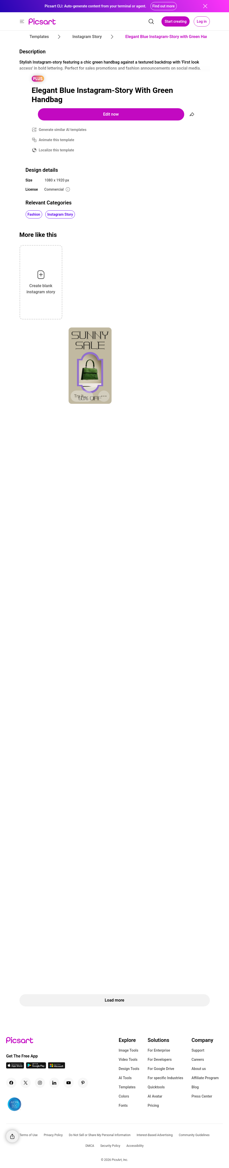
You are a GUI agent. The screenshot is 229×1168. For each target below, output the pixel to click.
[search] (151, 21)
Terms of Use (28, 1135)
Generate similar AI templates (63, 130)
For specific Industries (165, 1078)
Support (198, 1050)
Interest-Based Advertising (155, 1135)
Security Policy (110, 1146)
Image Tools (128, 1050)
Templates (127, 1087)
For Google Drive (161, 1069)
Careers (198, 1059)
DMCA (89, 1146)
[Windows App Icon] (56, 1067)
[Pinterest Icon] (83, 1083)
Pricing (153, 1105)
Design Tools (129, 1069)
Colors (124, 1096)
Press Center (202, 1096)
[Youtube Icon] (68, 1083)
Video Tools (128, 1059)
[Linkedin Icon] (54, 1083)
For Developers (160, 1059)
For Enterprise (159, 1050)
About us (199, 1069)
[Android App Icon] (36, 1067)
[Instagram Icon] (40, 1083)
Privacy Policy (53, 1135)
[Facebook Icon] (11, 1083)
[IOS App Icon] (15, 1067)
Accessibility (135, 1146)
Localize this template (56, 150)
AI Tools (125, 1078)
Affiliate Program (205, 1078)
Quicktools (156, 1087)
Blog (195, 1087)
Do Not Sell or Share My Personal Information (99, 1135)
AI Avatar (155, 1096)
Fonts (123, 1105)
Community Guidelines (194, 1135)
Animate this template (56, 140)
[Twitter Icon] (25, 1083)
